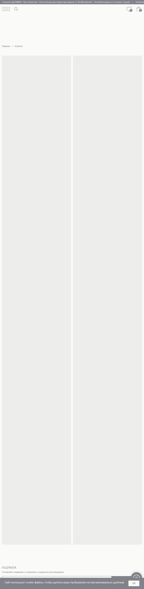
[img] (72, 9)
